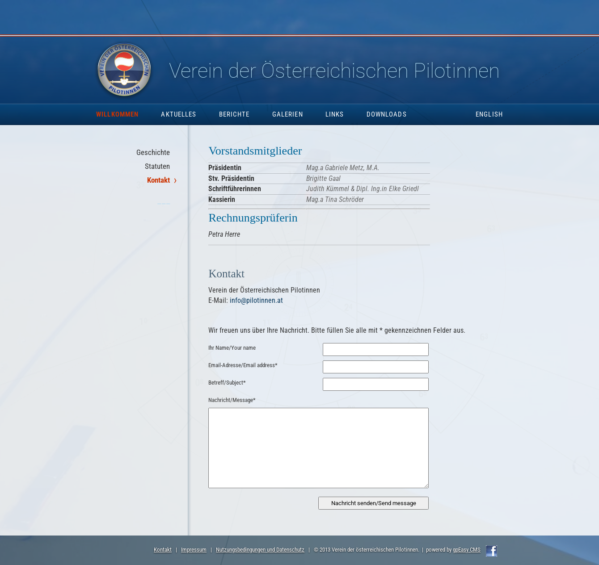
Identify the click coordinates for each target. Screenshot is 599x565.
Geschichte (153, 152)
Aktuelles (178, 114)
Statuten (157, 166)
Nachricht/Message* (232, 400)
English (489, 114)
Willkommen (117, 114)
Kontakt (158, 180)
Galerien (287, 114)
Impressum (194, 549)
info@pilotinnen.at (256, 300)
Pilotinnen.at (308, 70)
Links (334, 114)
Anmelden (8, 557)
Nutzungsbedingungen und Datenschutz (260, 549)
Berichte (234, 114)
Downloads (387, 114)
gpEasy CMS (467, 549)
